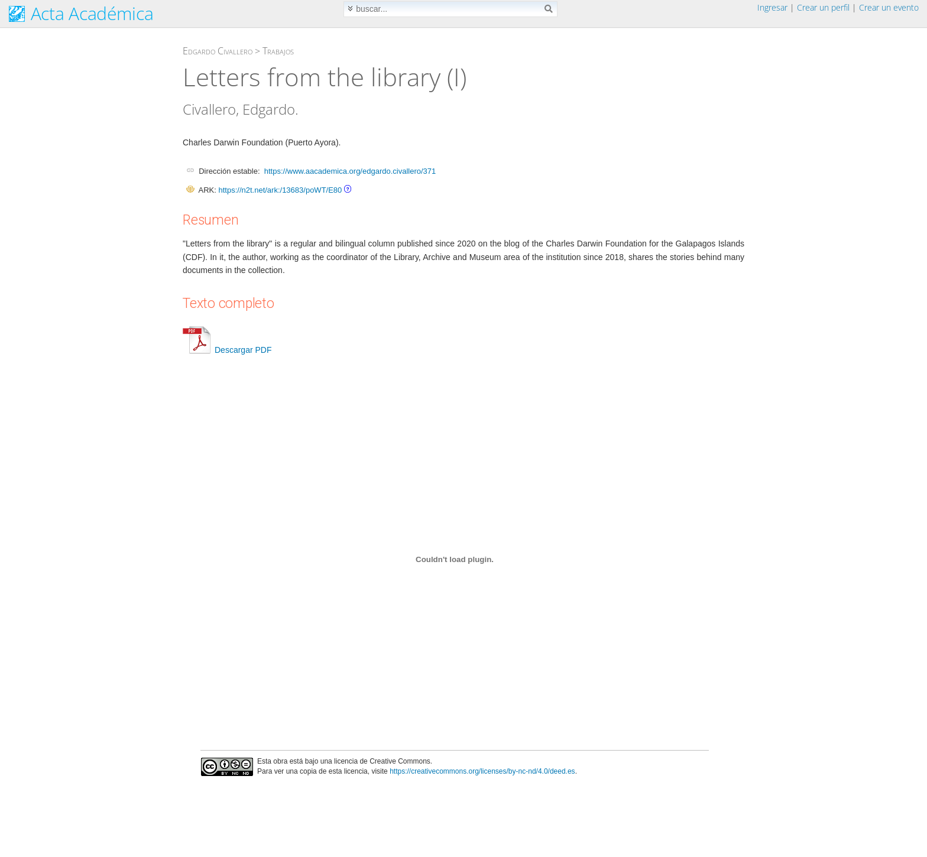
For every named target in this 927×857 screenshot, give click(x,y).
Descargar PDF (227, 350)
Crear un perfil (823, 7)
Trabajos (278, 50)
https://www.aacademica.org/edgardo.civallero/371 (350, 171)
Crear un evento (889, 7)
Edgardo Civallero (217, 50)
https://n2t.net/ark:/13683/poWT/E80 (280, 190)
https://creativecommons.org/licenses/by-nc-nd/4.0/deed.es (482, 771)
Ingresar (772, 7)
